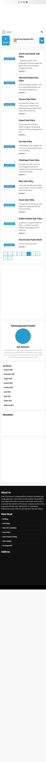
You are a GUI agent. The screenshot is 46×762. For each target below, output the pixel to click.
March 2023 (8, 401)
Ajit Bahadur (23, 346)
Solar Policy (9, 59)
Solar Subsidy (6, 541)
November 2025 (9, 374)
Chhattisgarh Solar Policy (29, 160)
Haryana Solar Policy (27, 99)
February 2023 (9, 405)
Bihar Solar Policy (26, 181)
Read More (22, 71)
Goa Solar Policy (25, 141)
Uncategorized (7, 545)
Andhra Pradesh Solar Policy (30, 218)
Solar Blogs (9, 245)
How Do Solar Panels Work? (30, 239)
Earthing (5, 519)
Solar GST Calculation (9, 528)
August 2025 (8, 378)
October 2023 (8, 387)
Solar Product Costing (9, 537)
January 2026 (8, 370)
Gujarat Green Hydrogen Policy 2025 (23, 40)
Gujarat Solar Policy (27, 120)
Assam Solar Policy (26, 199)
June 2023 (7, 392)
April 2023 (7, 396)
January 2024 (8, 383)
